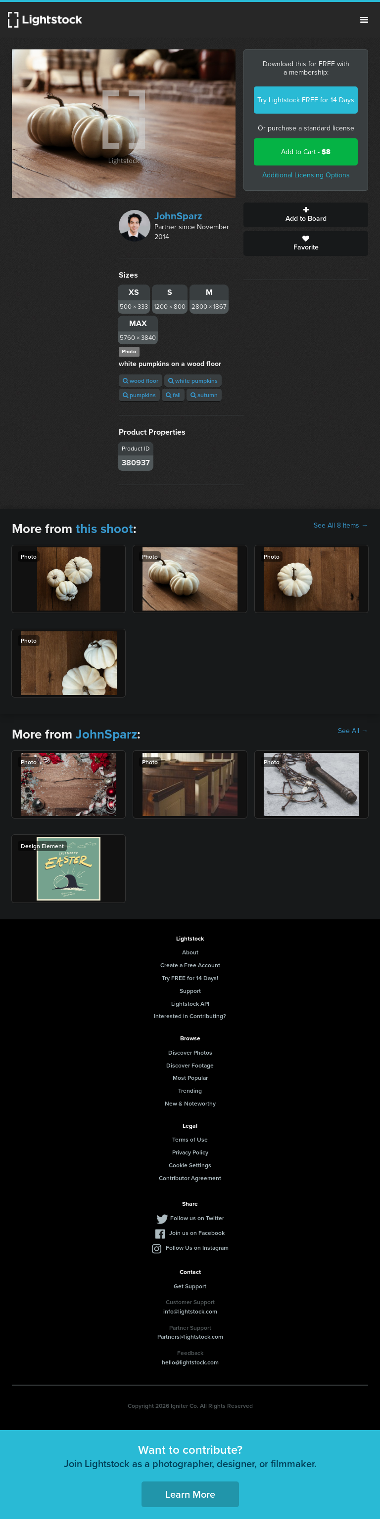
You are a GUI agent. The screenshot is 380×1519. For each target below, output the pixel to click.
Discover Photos (190, 1052)
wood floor (140, 380)
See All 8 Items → (341, 526)
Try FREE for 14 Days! (190, 978)
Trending (190, 1090)
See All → (353, 731)
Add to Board (305, 214)
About (190, 952)
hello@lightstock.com (190, 1362)
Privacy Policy (190, 1152)
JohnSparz (178, 215)
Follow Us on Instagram (197, 1247)
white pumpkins (193, 380)
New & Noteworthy (190, 1103)
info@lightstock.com (190, 1311)
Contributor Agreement (190, 1178)
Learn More (190, 1494)
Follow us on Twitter (197, 1218)
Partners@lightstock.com (190, 1336)
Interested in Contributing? (190, 1016)
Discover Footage (190, 1065)
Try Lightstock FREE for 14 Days (305, 100)
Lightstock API (190, 1003)
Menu (364, 20)
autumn (204, 395)
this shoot (104, 528)
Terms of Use (190, 1139)
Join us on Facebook (197, 1233)
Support (190, 990)
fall (173, 395)
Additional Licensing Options (306, 175)
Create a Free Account (190, 965)
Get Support (190, 1286)
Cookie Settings (190, 1165)
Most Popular (190, 1077)
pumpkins (139, 395)
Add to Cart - (306, 152)
